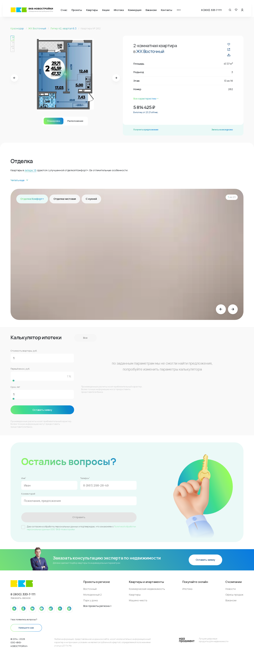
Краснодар (17, 28)
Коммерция (134, 10)
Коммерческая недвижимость (147, 588)
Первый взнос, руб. (20, 369)
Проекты (76, 10)
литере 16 (30, 170)
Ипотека (119, 10)
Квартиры (92, 10)
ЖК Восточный (37, 28)
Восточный (90, 588)
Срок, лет (15, 387)
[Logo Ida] (204, 639)
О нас (64, 10)
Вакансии (151, 10)
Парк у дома (90, 599)
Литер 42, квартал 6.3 (63, 28)
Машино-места (138, 599)
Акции (106, 10)
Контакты (166, 10)
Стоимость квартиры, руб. (24, 351)
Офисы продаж (234, 593)
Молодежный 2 (92, 593)
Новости (230, 588)
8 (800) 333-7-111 (211, 10)
